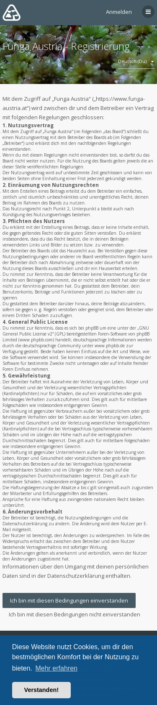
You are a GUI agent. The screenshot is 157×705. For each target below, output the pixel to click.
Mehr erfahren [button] (56, 668)
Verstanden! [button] (41, 690)
